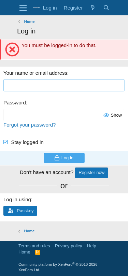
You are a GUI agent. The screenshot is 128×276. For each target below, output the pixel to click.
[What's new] (92, 7)
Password (14, 102)
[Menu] (23, 8)
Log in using (17, 199)
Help (91, 245)
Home (24, 252)
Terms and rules (34, 245)
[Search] (106, 7)
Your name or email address (35, 73)
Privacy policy (68, 245)
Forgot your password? (29, 125)
